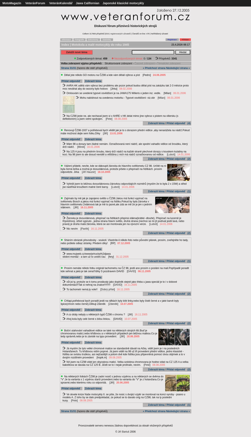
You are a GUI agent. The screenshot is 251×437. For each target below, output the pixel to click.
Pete (109, 118)
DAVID (131, 271)
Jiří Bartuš (123, 431)
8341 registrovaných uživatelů (118, 34)
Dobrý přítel (107, 289)
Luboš (171, 154)
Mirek (81, 146)
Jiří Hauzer (89, 172)
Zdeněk (113, 304)
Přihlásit (185, 40)
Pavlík (84, 228)
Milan (161, 97)
